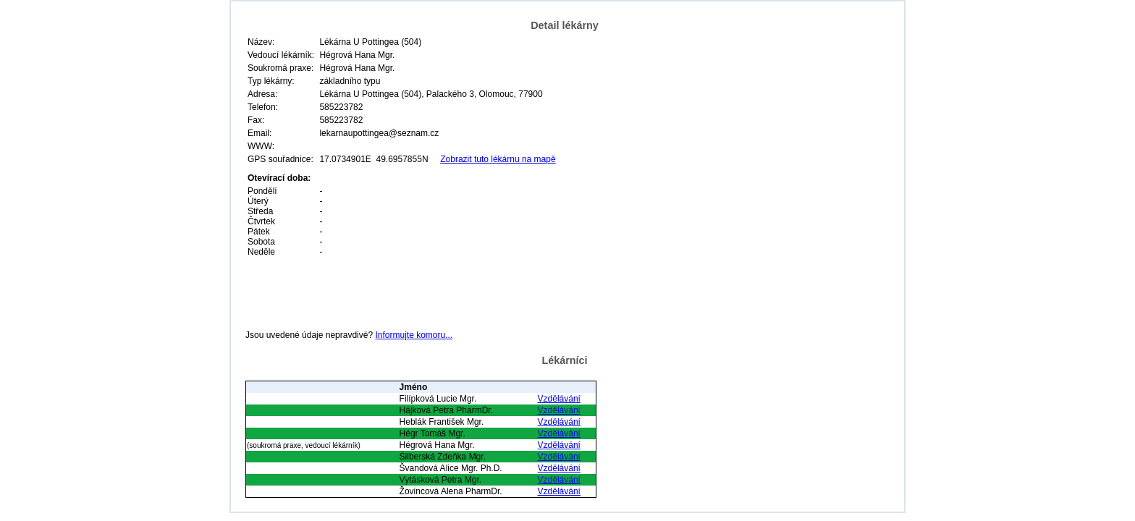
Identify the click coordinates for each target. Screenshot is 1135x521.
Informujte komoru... (413, 335)
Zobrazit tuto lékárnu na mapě (497, 159)
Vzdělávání (559, 399)
